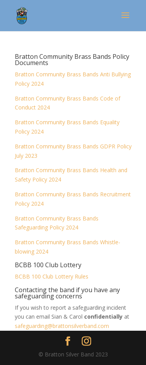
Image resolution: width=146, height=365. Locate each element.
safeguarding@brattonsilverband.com (62, 326)
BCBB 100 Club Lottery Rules (51, 276)
